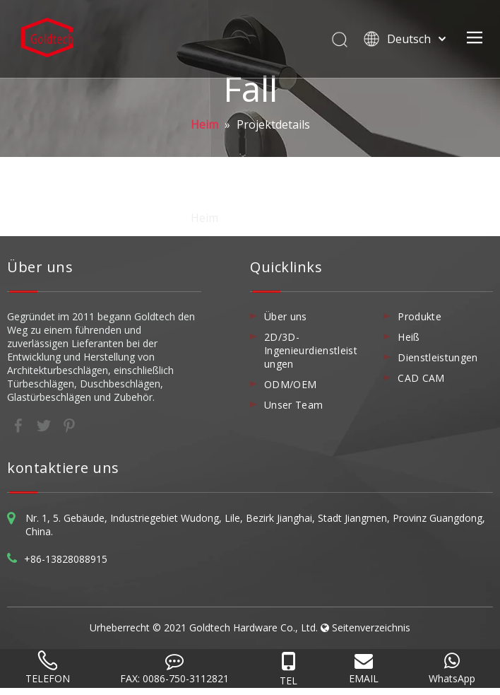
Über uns (285, 316)
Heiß (408, 337)
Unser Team (293, 404)
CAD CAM (421, 378)
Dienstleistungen (438, 357)
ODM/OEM (290, 384)
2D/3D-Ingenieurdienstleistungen (310, 350)
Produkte (419, 316)
